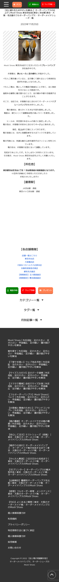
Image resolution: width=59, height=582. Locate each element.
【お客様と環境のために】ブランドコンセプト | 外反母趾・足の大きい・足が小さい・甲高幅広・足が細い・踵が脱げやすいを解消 (29, 411)
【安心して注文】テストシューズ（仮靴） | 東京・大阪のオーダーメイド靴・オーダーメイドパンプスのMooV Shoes (29, 437)
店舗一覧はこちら (29, 255)
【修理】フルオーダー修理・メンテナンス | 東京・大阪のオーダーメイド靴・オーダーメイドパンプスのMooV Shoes (29, 494)
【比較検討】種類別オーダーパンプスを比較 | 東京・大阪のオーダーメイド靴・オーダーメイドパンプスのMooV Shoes (29, 483)
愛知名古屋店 (29, 271)
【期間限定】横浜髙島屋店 (29, 277)
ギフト (17, 4)
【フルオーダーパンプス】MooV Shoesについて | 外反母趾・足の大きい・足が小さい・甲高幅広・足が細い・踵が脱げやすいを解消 (29, 398)
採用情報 (12, 541)
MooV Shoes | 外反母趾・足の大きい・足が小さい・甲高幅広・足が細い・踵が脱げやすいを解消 (29, 343)
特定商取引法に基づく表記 (21, 530)
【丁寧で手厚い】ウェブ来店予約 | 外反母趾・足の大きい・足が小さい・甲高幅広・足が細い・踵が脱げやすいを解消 (29, 364)
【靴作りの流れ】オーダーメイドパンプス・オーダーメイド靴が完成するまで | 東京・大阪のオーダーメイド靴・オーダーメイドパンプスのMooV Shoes (29, 449)
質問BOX (34, 4)
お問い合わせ (14, 547)
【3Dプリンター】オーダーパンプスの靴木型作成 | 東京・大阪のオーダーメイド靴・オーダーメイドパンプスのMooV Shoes (29, 472)
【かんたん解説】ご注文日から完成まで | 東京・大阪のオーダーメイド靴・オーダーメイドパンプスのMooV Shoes (29, 461)
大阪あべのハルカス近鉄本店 (29, 265)
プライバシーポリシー (19, 524)
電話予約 (12, 290)
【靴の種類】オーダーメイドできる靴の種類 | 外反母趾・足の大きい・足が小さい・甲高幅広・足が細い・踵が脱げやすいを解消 (29, 424)
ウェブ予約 (28, 290)
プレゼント (45, 290)
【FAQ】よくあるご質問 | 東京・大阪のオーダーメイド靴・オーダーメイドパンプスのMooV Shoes (29, 504)
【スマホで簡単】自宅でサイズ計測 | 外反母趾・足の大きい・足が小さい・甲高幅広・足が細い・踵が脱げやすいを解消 (29, 386)
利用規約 (12, 518)
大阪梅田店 (29, 261)
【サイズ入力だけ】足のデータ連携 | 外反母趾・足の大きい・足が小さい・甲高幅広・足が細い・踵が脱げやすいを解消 (29, 375)
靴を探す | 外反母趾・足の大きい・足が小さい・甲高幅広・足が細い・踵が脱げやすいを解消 (29, 353)
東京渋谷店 (29, 258)
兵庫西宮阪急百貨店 (29, 268)
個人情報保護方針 (16, 512)
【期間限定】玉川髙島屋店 (29, 274)
